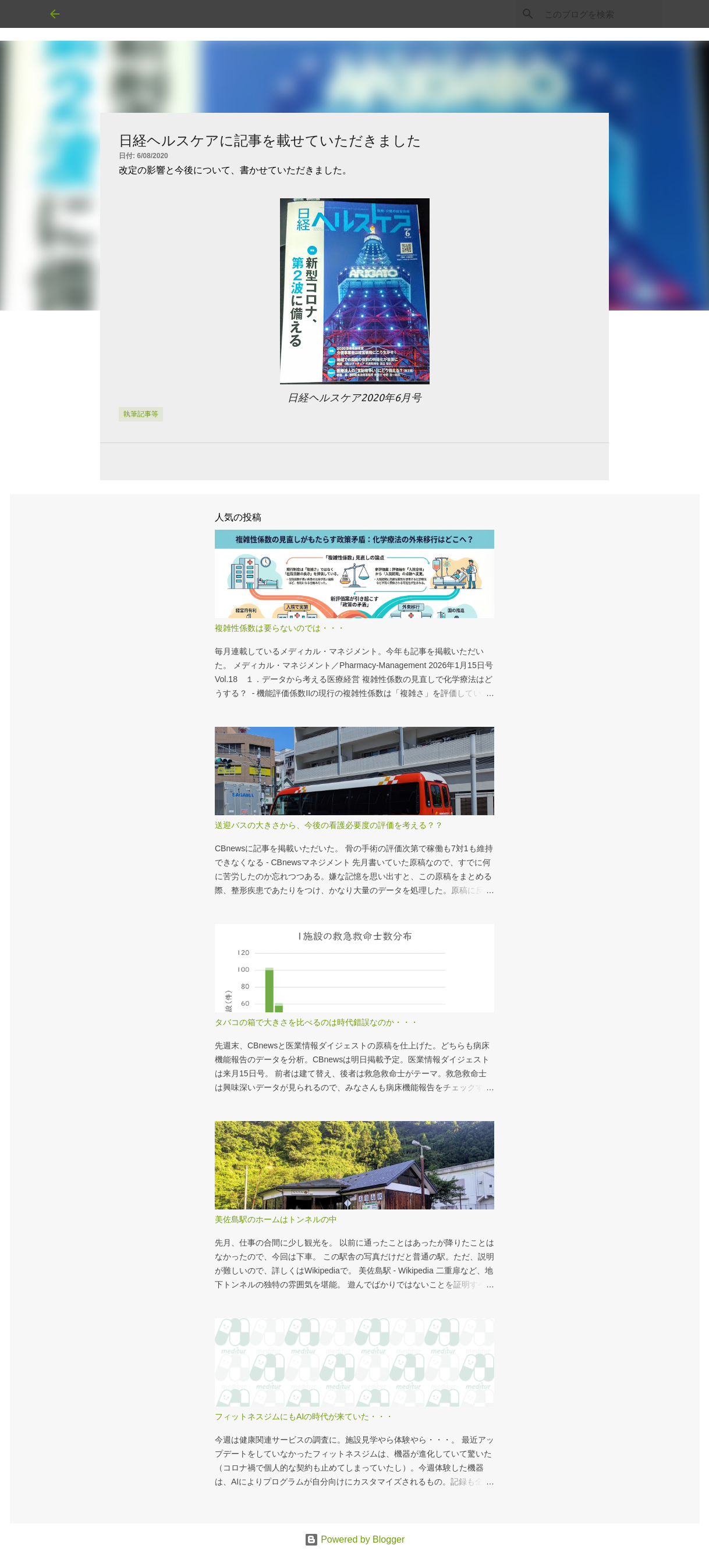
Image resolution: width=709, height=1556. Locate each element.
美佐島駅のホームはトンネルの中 (276, 1219)
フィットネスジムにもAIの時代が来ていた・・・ (304, 1416)
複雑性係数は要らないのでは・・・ (280, 628)
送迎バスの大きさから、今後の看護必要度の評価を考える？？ (329, 825)
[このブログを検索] (601, 14)
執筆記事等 (140, 414)
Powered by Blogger (354, 1539)
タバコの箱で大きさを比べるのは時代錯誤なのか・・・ (317, 1022)
